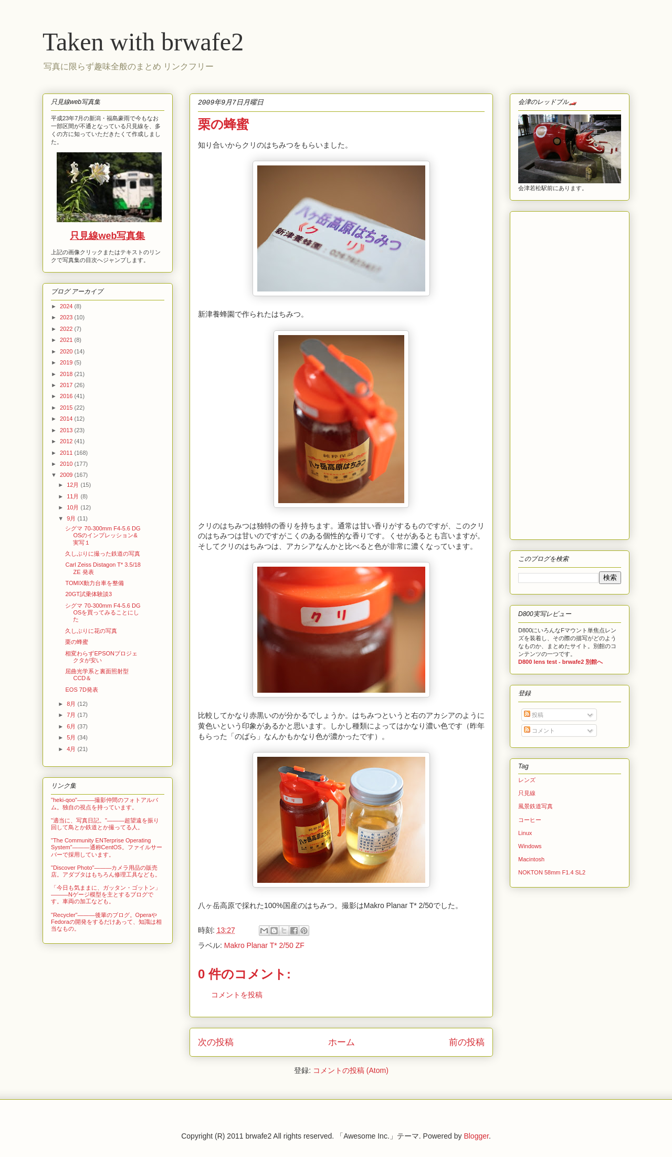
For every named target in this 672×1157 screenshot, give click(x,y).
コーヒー (529, 820)
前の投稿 (467, 1042)
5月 (72, 737)
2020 (67, 351)
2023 (67, 317)
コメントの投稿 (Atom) (350, 1070)
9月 (72, 518)
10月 (73, 507)
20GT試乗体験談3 (88, 594)
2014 (67, 418)
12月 (73, 485)
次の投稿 (216, 1042)
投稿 (533, 715)
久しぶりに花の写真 (91, 631)
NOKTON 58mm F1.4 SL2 (551, 872)
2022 (67, 329)
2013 (67, 430)
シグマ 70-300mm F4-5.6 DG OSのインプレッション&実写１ (102, 535)
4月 (72, 749)
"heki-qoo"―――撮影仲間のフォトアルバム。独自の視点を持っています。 (104, 803)
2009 (67, 475)
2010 (67, 464)
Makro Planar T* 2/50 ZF (264, 945)
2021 (67, 340)
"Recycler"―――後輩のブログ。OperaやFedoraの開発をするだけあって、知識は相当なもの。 (106, 922)
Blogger (476, 1136)
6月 (72, 726)
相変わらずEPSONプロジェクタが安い (101, 656)
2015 (67, 407)
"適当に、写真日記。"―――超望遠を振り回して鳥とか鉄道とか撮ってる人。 (105, 823)
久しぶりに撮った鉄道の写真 (102, 553)
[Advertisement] (549, 372)
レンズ (527, 780)
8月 (72, 704)
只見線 (527, 793)
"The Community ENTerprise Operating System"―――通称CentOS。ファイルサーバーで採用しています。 (106, 847)
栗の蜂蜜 (76, 642)
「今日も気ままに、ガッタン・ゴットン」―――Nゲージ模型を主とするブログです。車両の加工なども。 (106, 894)
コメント (539, 730)
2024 (67, 306)
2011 (67, 453)
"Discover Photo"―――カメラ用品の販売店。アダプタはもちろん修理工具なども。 (106, 871)
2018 (67, 374)
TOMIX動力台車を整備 (94, 583)
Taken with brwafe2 (143, 42)
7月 (72, 715)
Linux (525, 833)
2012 (67, 441)
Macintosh (531, 859)
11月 (73, 496)
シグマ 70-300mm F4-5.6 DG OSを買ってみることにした (102, 612)
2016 (67, 396)
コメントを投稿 (236, 995)
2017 (67, 385)
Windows (530, 846)
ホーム (341, 1042)
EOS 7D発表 (81, 689)
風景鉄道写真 (535, 806)
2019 (67, 362)
